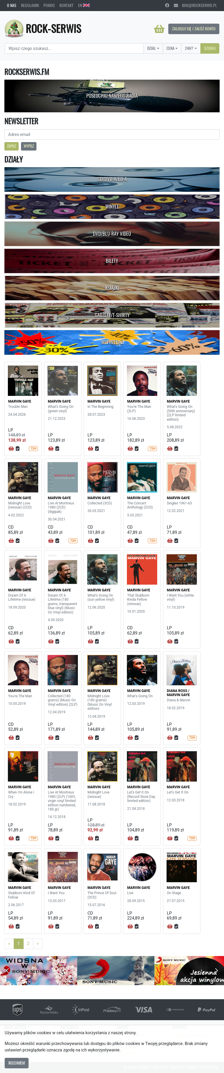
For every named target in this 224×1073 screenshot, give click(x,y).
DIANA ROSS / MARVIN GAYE (178, 693)
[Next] (38, 944)
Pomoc (49, 5)
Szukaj (210, 48)
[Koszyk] (159, 29)
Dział (151, 48)
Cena (170, 48)
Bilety (112, 260)
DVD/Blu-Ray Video (112, 233)
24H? (189, 48)
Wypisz (29, 146)
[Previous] (9, 944)
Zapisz (11, 146)
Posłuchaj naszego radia (112, 95)
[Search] (74, 48)
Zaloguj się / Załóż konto (194, 29)
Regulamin (30, 5)
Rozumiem (16, 1063)
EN (84, 5)
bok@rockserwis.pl (195, 5)
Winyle (112, 206)
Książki (112, 287)
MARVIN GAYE (19, 401)
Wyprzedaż (112, 342)
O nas (11, 5)
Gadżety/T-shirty (112, 315)
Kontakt (67, 5)
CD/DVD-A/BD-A (112, 179)
